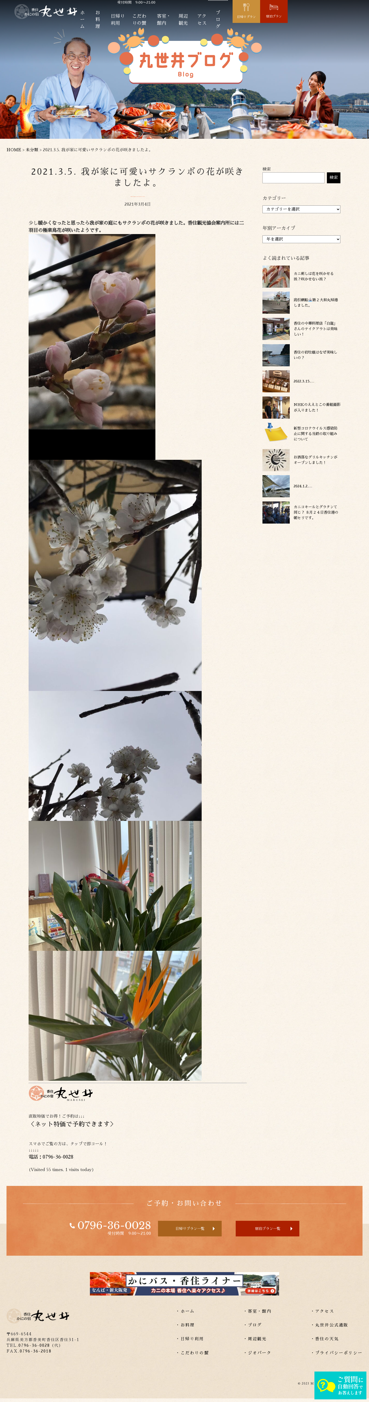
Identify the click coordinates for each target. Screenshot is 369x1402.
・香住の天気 (325, 1343)
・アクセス (322, 1315)
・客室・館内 (257, 1315)
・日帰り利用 (190, 1343)
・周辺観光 (255, 1343)
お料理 (117, 23)
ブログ (280, 23)
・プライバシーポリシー (337, 1356)
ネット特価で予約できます (72, 1124)
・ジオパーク (257, 1356)
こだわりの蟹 (174, 23)
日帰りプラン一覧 (180, 1230)
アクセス (257, 23)
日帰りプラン (313, 20)
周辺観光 (232, 23)
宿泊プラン (350, 19)
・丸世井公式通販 (329, 1329)
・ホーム (185, 1315)
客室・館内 (206, 23)
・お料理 (185, 1329)
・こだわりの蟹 (192, 1356)
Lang (278, 7)
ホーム (97, 23)
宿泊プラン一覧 (279, 1230)
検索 (266, 169)
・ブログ (252, 1329)
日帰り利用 (142, 23)
